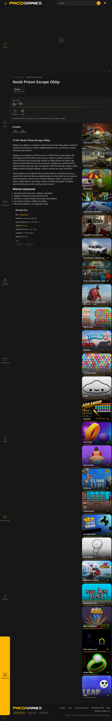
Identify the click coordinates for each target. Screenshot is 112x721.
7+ (29, 222)
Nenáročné (24, 215)
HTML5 (19, 244)
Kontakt (62, 708)
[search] (98, 3)
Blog (108, 708)
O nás (70, 708)
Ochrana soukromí (81, 708)
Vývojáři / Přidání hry (102, 711)
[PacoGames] (27, 708)
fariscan (25, 226)
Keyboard (29, 244)
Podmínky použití (97, 708)
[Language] (106, 3)
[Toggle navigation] (5, 3)
